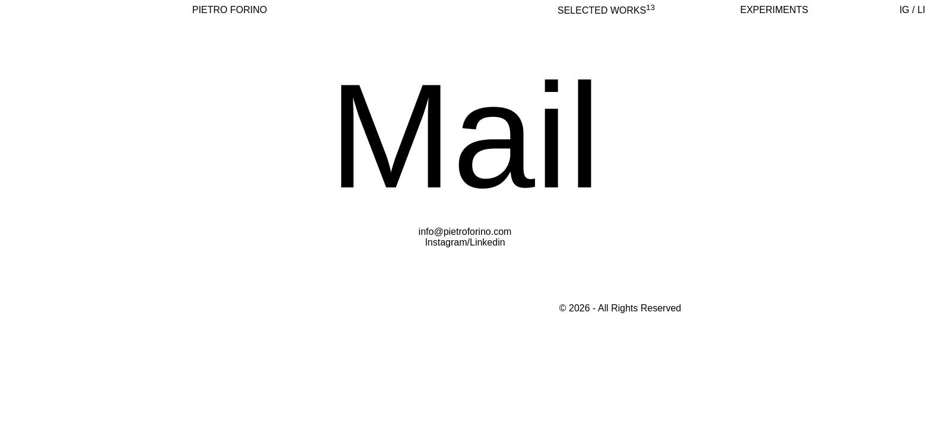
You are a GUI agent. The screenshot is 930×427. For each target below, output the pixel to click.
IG (904, 10)
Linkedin (487, 242)
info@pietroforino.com (465, 232)
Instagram (446, 242)
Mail (465, 136)
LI (921, 10)
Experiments (774, 10)
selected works (606, 10)
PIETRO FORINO (229, 10)
